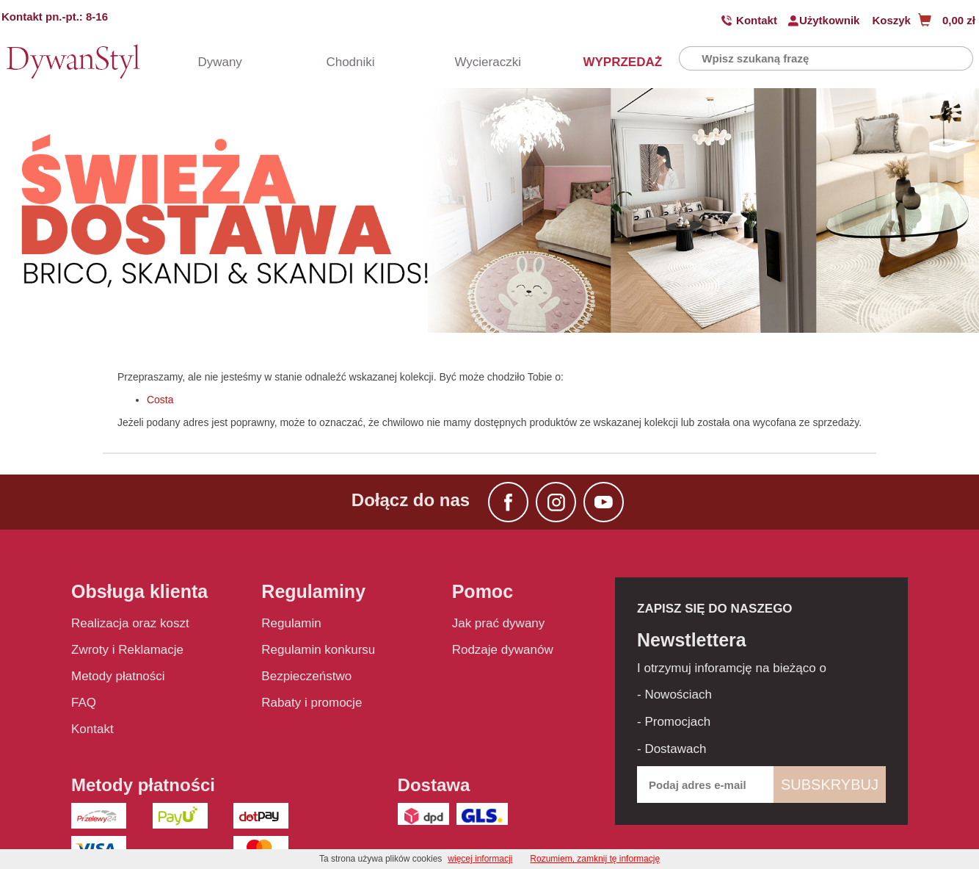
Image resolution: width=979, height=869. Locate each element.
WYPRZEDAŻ (608, 62)
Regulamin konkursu (318, 650)
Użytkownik (829, 20)
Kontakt (756, 20)
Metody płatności (118, 676)
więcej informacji (480, 859)
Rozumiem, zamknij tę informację (595, 859)
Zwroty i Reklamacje (127, 650)
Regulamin (291, 623)
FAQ (83, 703)
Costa (160, 399)
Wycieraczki (480, 62)
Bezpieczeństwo (306, 676)
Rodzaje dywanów (502, 650)
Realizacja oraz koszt (130, 623)
